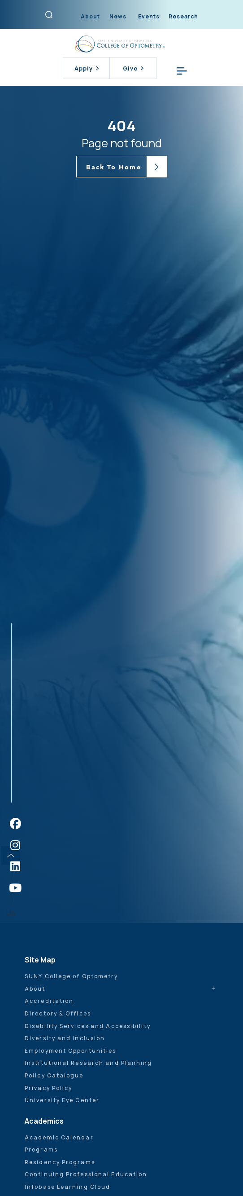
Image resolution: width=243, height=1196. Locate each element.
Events (149, 16)
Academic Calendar (59, 1137)
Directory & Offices (58, 1013)
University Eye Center (62, 1100)
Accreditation (49, 1001)
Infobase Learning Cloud (67, 1187)
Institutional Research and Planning (88, 1063)
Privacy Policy (48, 1088)
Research (183, 16)
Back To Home (113, 167)
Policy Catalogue (54, 1075)
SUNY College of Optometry (71, 976)
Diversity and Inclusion (65, 1038)
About (90, 16)
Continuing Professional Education (86, 1174)
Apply (86, 68)
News (117, 16)
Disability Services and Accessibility (88, 1026)
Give (133, 68)
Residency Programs (60, 1162)
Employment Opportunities (70, 1051)
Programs (41, 1149)
